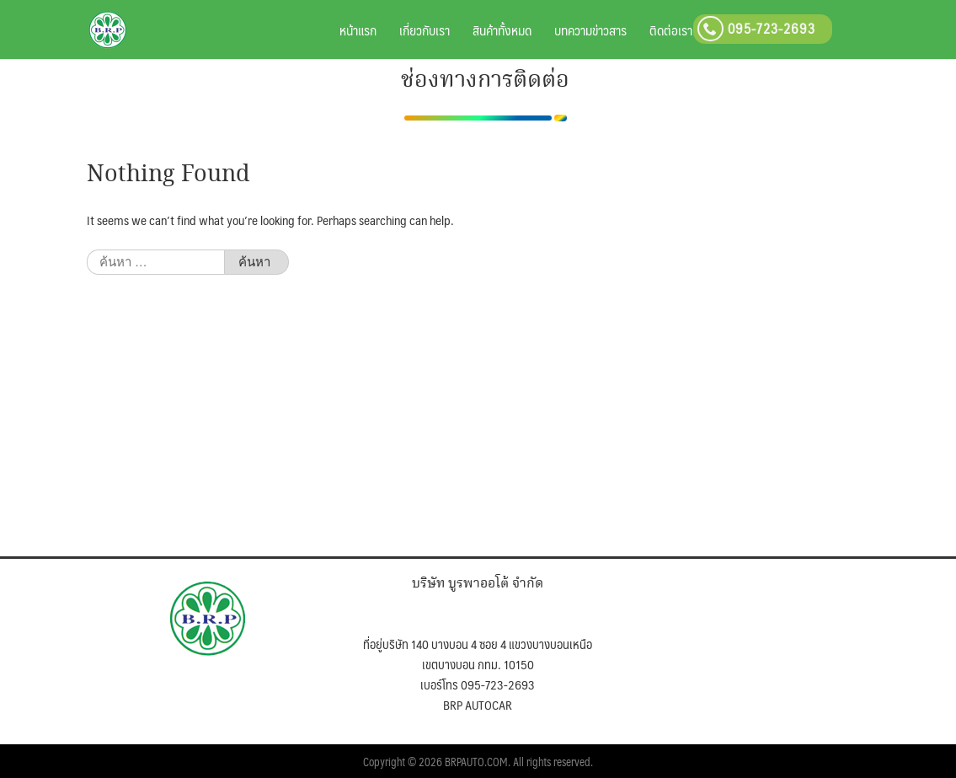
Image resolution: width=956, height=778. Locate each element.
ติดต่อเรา (670, 30)
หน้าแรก (358, 30)
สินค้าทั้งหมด (502, 30)
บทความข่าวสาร (590, 30)
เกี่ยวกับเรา (424, 30)
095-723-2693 (756, 28)
